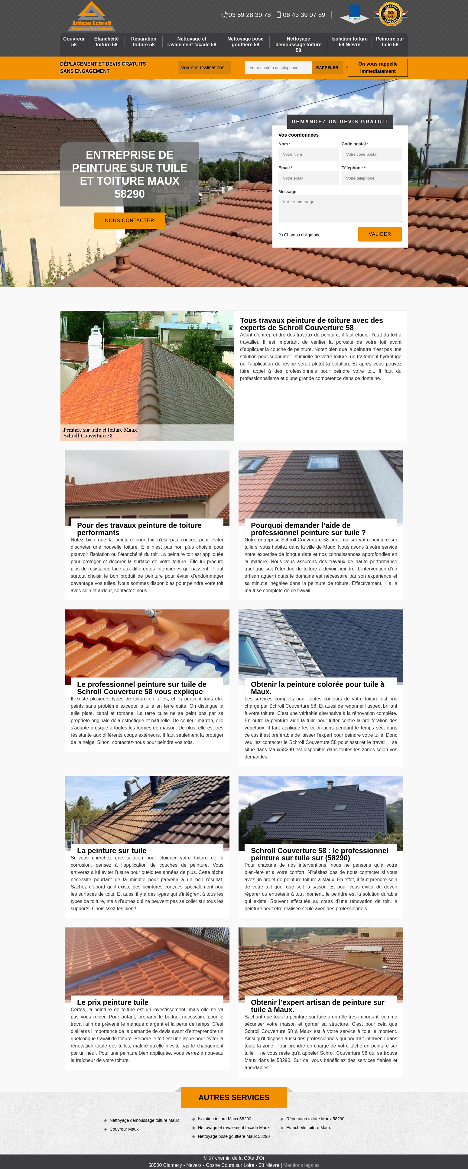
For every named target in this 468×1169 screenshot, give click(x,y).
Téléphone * (354, 167)
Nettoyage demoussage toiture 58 (298, 44)
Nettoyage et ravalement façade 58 (191, 41)
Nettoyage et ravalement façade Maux (234, 1127)
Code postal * (355, 143)
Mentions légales (301, 1165)
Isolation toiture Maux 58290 (224, 1118)
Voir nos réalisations (202, 67)
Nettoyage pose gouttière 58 (245, 41)
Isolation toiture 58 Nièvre (349, 41)
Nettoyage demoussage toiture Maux (144, 1120)
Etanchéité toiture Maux (308, 1127)
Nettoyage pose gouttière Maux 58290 (234, 1136)
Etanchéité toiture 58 (106, 41)
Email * (285, 167)
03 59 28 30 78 (246, 14)
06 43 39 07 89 (300, 14)
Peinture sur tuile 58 (390, 41)
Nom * (284, 143)
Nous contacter (129, 220)
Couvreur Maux (124, 1129)
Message (287, 191)
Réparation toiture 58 (144, 41)
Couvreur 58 (74, 41)
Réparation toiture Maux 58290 (315, 1118)
